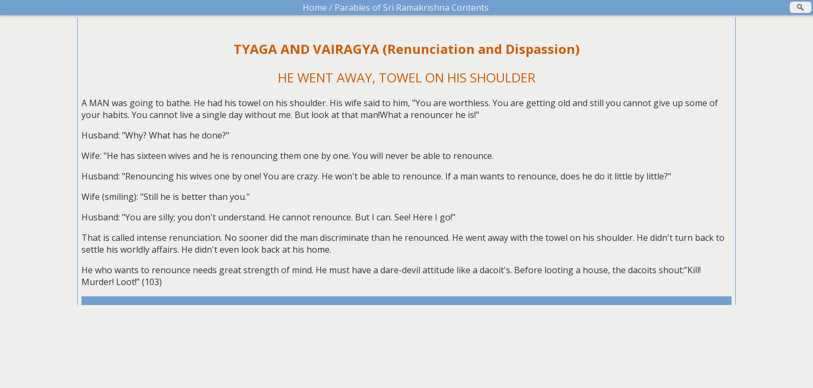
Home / (317, 7)
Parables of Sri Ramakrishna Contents (410, 7)
